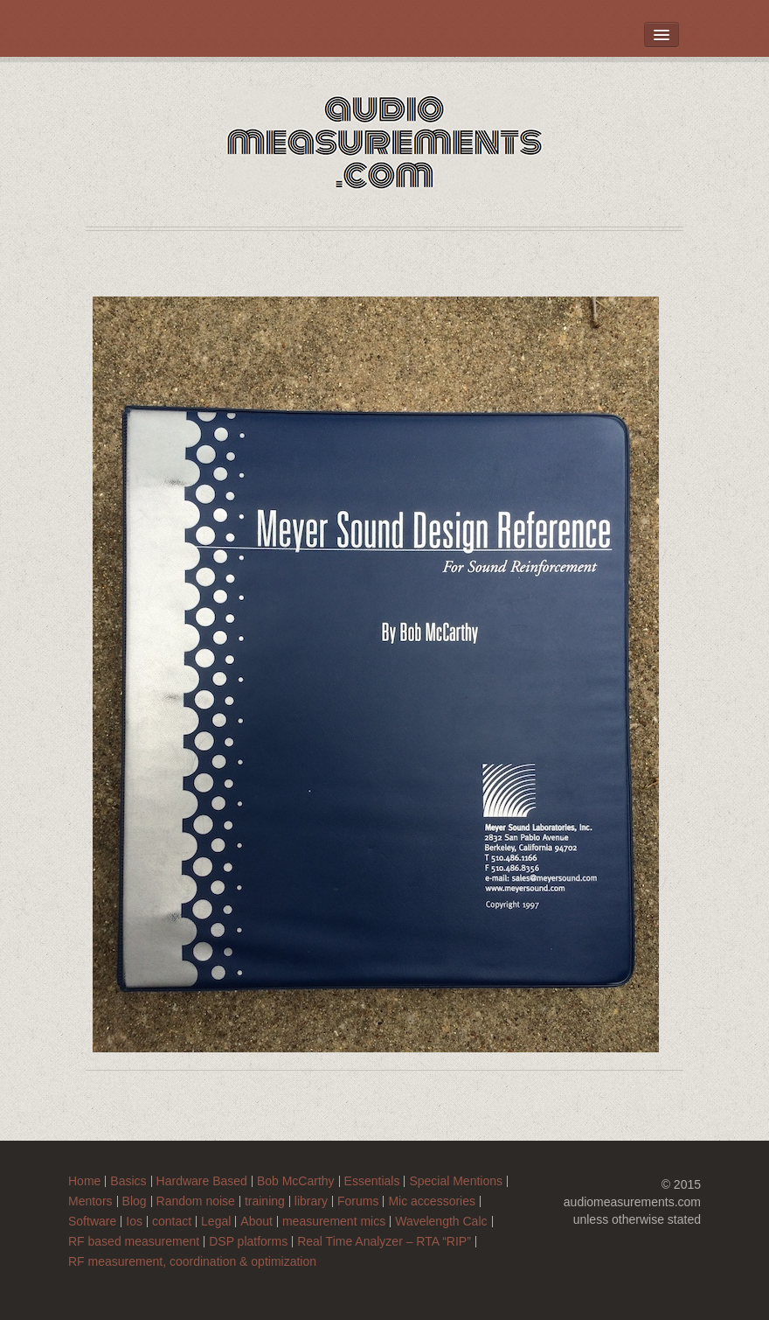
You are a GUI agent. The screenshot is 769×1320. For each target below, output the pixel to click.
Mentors (90, 1201)
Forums (357, 1201)
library (311, 1201)
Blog (134, 1201)
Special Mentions (455, 1181)
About (256, 1221)
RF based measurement (133, 1241)
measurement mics (333, 1221)
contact (171, 1221)
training (265, 1201)
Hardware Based (201, 1181)
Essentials (372, 1181)
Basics (128, 1181)
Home (84, 1181)
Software (92, 1221)
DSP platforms (248, 1241)
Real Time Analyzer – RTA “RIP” (384, 1241)
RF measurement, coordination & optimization (192, 1262)
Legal (216, 1221)
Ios (134, 1221)
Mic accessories (431, 1201)
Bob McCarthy (296, 1181)
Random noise (195, 1201)
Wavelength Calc (441, 1221)
